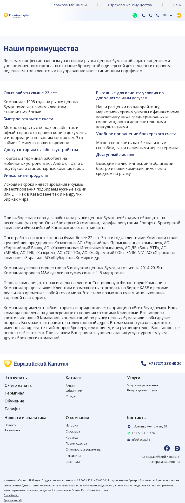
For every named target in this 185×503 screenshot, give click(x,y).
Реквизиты (73, 456)
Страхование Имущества (130, 4)
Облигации (74, 391)
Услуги (133, 377)
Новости (11, 425)
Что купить (16, 377)
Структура (73, 431)
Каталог (73, 377)
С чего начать (18, 385)
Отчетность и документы (83, 449)
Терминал (14, 393)
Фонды (71, 396)
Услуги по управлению (143, 385)
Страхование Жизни (69, 4)
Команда (72, 437)
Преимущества (76, 443)
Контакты (136, 417)
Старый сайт (11, 495)
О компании (77, 417)
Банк (177, 4)
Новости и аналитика (25, 417)
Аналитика (12, 430)
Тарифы (12, 408)
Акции (70, 385)
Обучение (14, 401)
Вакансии (73, 462)
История (72, 425)
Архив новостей (13, 500)
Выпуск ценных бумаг (142, 390)
